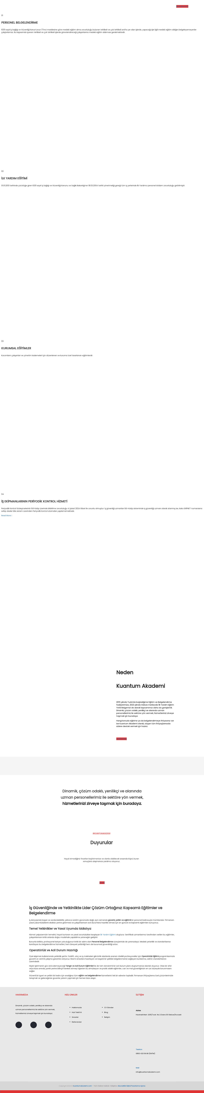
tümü (102, 882)
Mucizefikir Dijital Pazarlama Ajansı (131, 1086)
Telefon (139, 1049)
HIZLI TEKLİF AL (182, 6)
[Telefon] (137, 1042)
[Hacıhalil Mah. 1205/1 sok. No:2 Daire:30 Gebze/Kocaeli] (162, 1028)
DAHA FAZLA (121, 739)
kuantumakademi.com (82, 1086)
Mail (137, 1068)
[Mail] (137, 1061)
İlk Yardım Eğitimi (108, 934)
